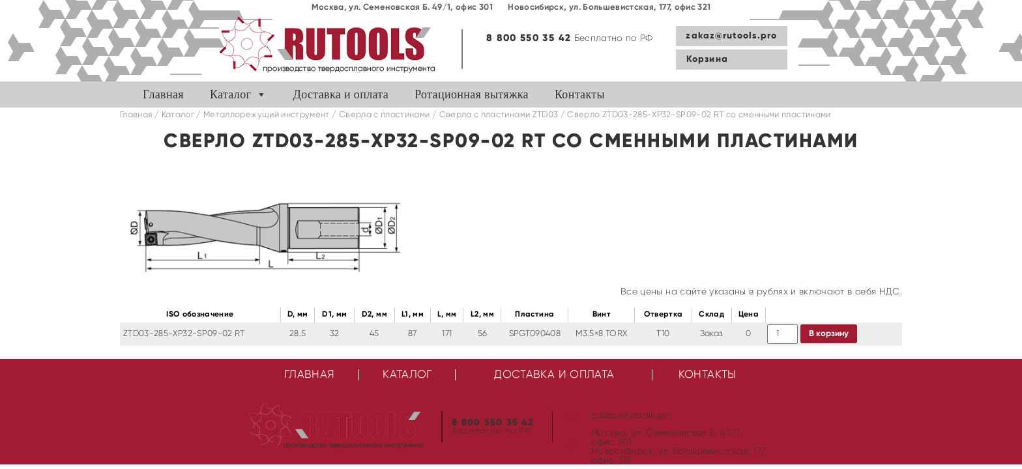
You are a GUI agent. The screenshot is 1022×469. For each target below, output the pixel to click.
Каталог (230, 94)
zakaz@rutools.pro (731, 35)
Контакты (580, 94)
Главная (163, 94)
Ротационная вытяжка (472, 94)
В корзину (829, 334)
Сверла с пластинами (384, 115)
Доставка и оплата (341, 94)
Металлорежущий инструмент (266, 115)
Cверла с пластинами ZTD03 (499, 115)
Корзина (707, 59)
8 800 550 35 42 (528, 38)
